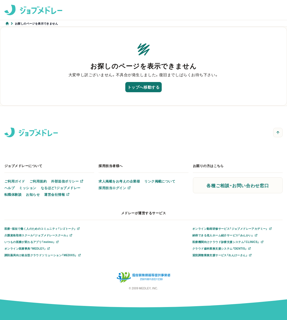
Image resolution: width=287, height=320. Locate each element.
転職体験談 (13, 194)
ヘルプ (9, 187)
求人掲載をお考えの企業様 (119, 181)
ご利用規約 (38, 181)
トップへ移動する (143, 87)
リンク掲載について (159, 181)
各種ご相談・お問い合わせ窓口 (237, 185)
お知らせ (33, 194)
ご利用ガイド (14, 181)
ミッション (27, 187)
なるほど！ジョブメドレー (61, 187)
